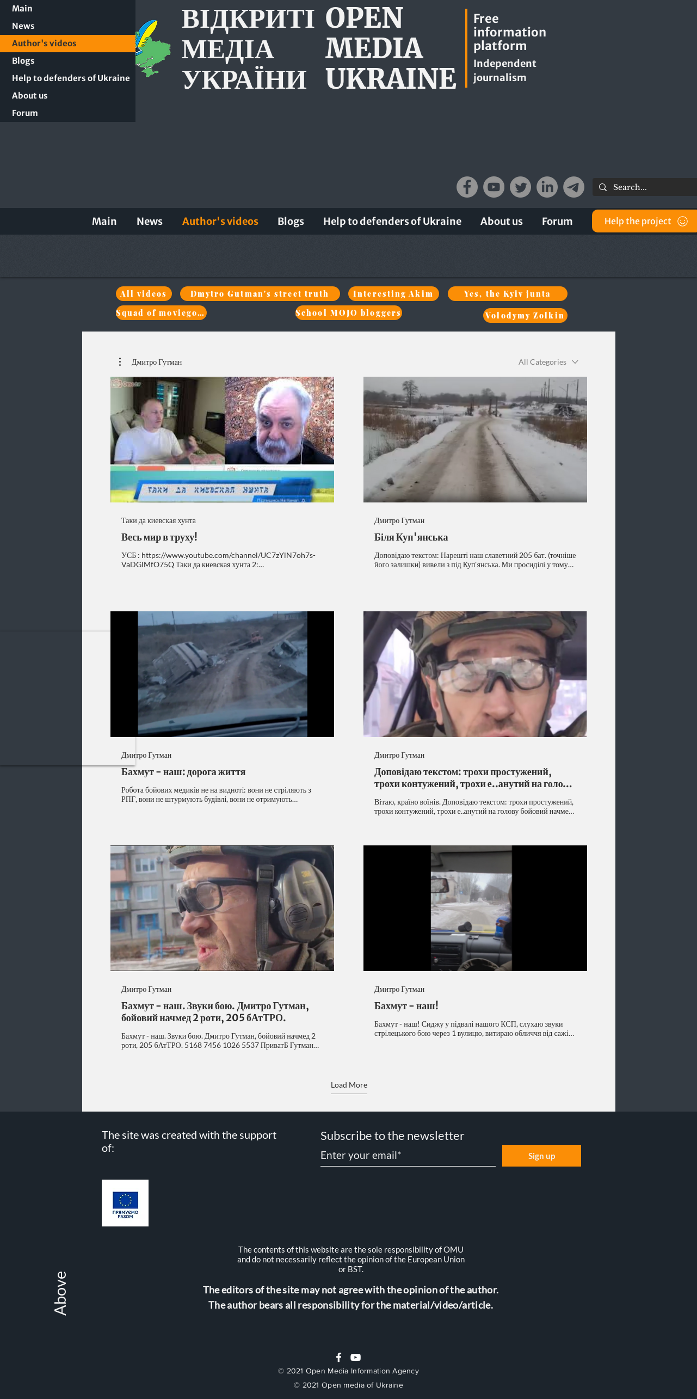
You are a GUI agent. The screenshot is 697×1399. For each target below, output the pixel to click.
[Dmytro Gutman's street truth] (260, 293)
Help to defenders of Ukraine (71, 78)
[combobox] (548, 361)
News (23, 26)
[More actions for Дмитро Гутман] (150, 362)
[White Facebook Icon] (338, 1357)
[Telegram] (573, 187)
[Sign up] (541, 1156)
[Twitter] (520, 187)
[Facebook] (467, 187)
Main (22, 8)
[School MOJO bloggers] (348, 312)
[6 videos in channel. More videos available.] (348, 714)
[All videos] (144, 293)
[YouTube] (493, 187)
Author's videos (44, 43)
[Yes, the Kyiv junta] (508, 293)
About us (30, 95)
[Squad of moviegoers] (161, 312)
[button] (67, 698)
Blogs (23, 61)
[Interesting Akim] (393, 293)
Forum (25, 113)
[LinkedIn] (547, 187)
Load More (348, 1084)
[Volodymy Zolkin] (525, 315)
